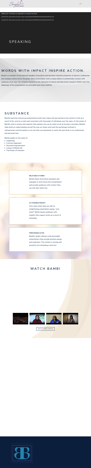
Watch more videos (45, 329)
